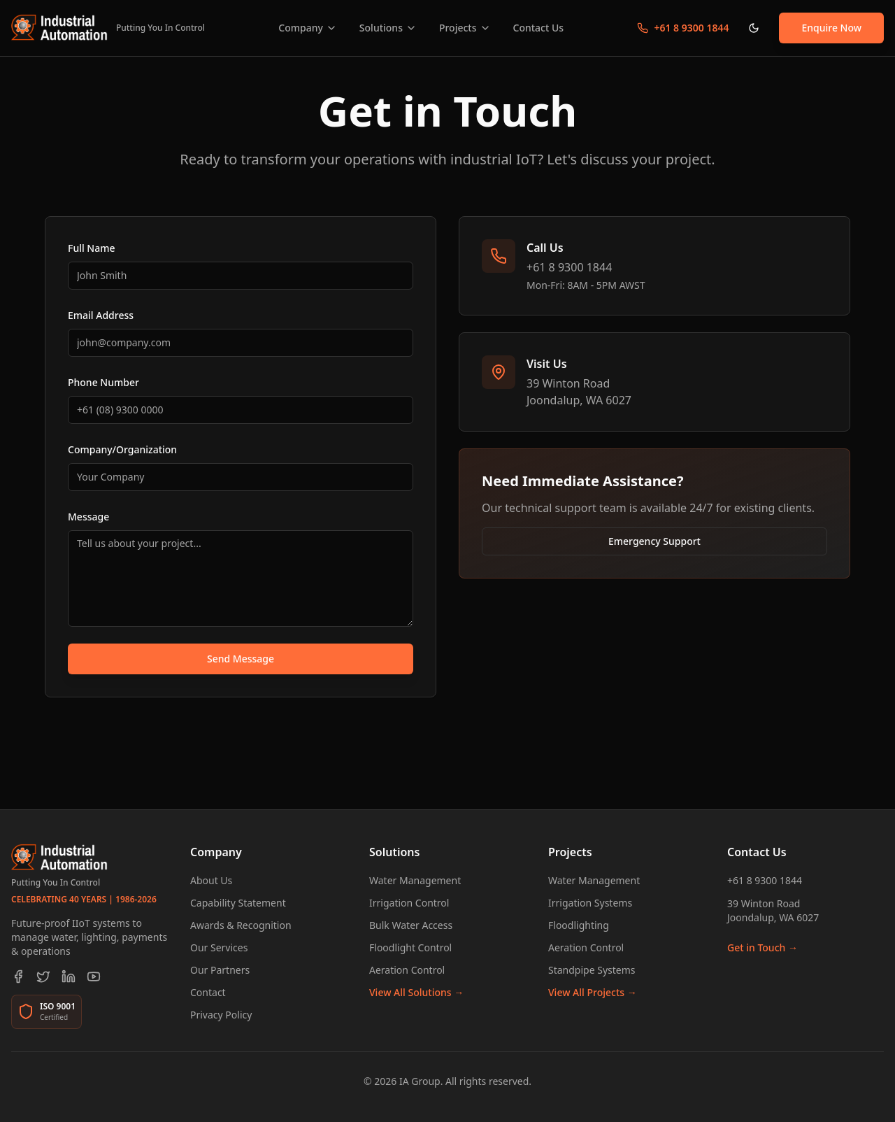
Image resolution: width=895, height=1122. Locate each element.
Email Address (101, 315)
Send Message (240, 658)
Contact (208, 992)
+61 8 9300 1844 (764, 880)
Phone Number (103, 382)
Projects (465, 27)
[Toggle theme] (754, 28)
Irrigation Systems (590, 902)
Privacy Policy (221, 1014)
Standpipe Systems (592, 970)
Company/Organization (122, 449)
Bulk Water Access (410, 925)
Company (307, 27)
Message (88, 516)
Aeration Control (407, 970)
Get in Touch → (762, 947)
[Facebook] (18, 976)
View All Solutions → (416, 992)
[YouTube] (94, 976)
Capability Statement (238, 902)
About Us (211, 880)
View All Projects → (592, 992)
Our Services (219, 947)
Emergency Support (654, 541)
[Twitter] (43, 976)
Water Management (415, 880)
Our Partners (220, 970)
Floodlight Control (410, 947)
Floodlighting (578, 925)
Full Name (91, 248)
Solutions (388, 27)
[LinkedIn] (69, 976)
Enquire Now (831, 27)
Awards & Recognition (241, 925)
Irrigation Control (409, 902)
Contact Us (538, 27)
